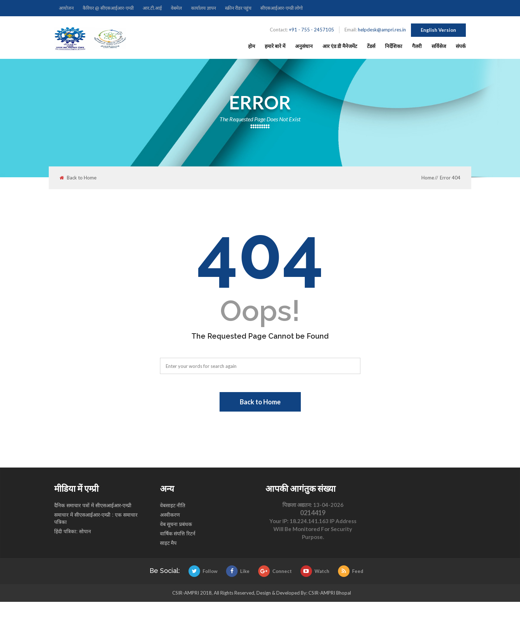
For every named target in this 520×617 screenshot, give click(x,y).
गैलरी (417, 46)
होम (251, 46)
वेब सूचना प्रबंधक (176, 524)
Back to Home (78, 177)
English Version (438, 30)
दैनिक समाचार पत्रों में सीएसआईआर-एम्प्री (92, 505)
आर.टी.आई (152, 8)
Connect (275, 571)
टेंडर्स (371, 46)
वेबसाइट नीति (173, 505)
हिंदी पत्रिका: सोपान (72, 531)
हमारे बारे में (275, 46)
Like (238, 571)
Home (427, 178)
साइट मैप (168, 543)
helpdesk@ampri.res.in (382, 29)
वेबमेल (176, 8)
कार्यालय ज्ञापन (203, 8)
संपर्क (461, 46)
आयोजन (66, 8)
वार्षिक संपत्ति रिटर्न (178, 533)
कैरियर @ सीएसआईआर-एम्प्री (108, 8)
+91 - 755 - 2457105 (311, 29)
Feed (350, 571)
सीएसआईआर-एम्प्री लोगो (281, 8)
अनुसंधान (304, 46)
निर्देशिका (393, 46)
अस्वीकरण (170, 515)
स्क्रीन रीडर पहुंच (238, 8)
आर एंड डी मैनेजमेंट (339, 46)
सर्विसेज (439, 46)
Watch (314, 571)
